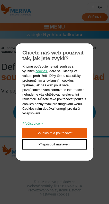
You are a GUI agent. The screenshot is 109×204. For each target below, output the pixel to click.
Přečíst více (31, 123)
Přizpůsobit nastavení (54, 144)
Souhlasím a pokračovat (54, 133)
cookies (41, 71)
